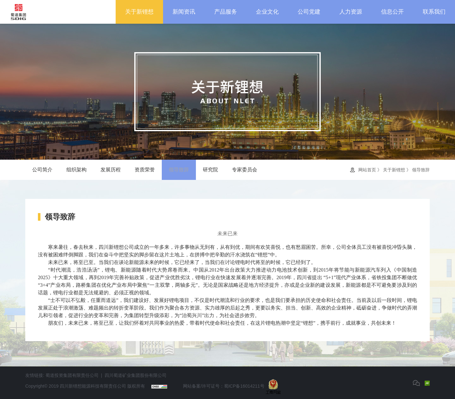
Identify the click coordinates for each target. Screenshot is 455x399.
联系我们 (434, 12)
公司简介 (42, 169)
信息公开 (392, 12)
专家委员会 (244, 169)
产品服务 (225, 12)
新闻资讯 (184, 12)
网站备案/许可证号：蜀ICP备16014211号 (223, 386)
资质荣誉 (145, 169)
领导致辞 (179, 169)
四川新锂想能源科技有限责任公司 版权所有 (102, 386)
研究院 (210, 169)
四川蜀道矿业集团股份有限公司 (136, 375)
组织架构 (76, 169)
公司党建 (309, 12)
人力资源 (350, 12)
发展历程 (110, 169)
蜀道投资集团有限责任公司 (72, 375)
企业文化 (267, 12)
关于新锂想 (139, 12)
